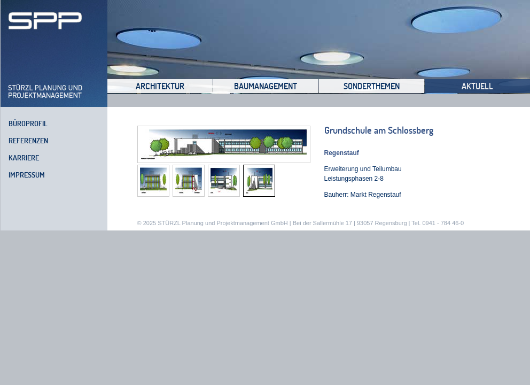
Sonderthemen (372, 86)
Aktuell (477, 86)
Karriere (24, 158)
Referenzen (28, 140)
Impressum (27, 175)
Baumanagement (265, 86)
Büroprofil (28, 123)
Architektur (160, 86)
